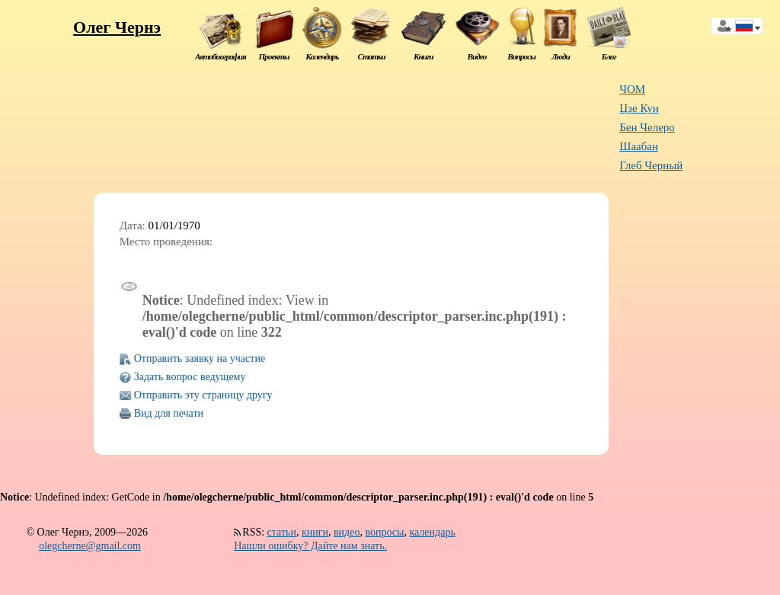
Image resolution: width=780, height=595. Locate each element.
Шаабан (638, 146)
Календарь (321, 56)
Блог (609, 56)
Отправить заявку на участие (199, 358)
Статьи (371, 56)
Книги (423, 56)
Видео (477, 56)
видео (347, 532)
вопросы (384, 532)
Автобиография (220, 56)
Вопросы (521, 56)
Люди (560, 56)
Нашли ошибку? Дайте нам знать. (310, 546)
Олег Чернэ (117, 27)
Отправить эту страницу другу (203, 395)
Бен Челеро (647, 127)
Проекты (273, 56)
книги (315, 532)
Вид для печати (168, 413)
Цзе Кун (639, 108)
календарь (432, 532)
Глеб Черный (650, 165)
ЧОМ (632, 89)
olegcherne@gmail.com (90, 546)
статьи (281, 532)
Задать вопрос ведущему (190, 376)
